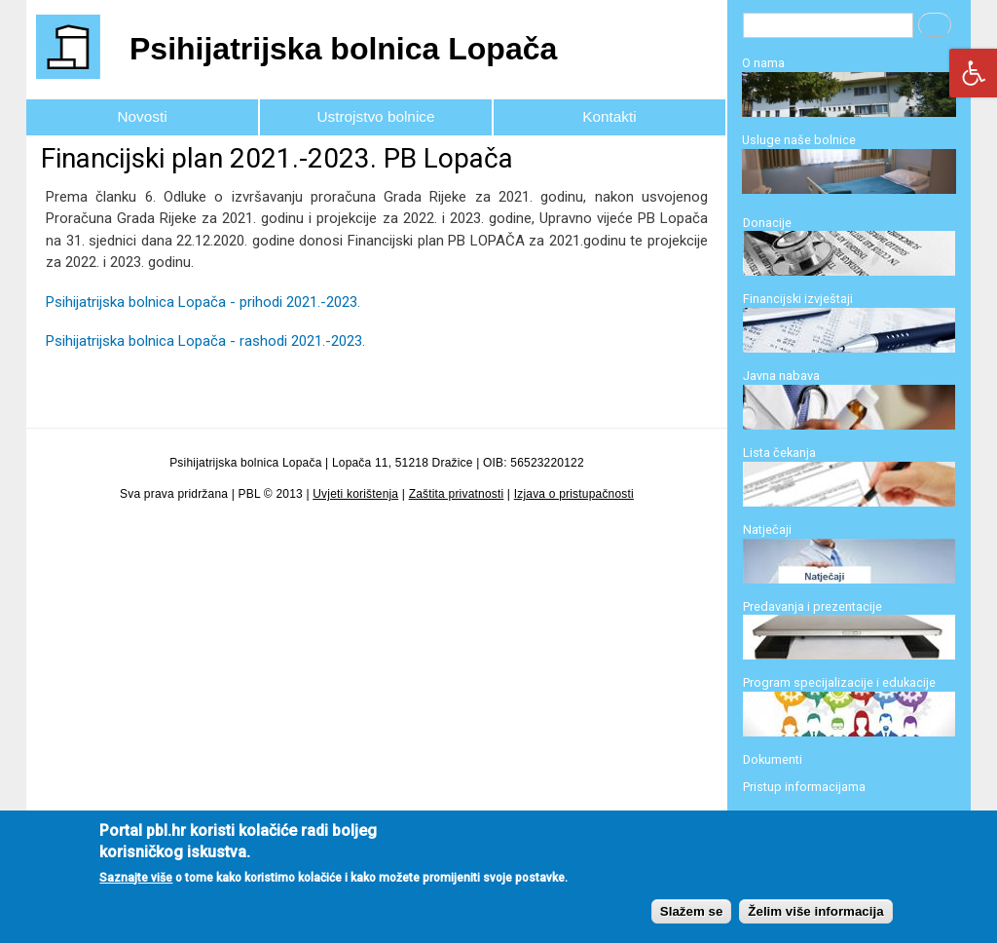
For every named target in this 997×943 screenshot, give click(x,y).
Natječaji (767, 529)
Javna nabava (781, 375)
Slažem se (691, 925)
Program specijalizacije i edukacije (839, 682)
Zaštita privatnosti (456, 494)
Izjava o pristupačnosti (574, 494)
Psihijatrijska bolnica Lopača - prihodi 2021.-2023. (203, 302)
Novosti (141, 116)
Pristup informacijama (804, 786)
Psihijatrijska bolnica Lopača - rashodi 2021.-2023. (205, 341)
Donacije (767, 222)
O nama (763, 63)
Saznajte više (135, 890)
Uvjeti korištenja (355, 494)
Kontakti (609, 116)
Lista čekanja (779, 452)
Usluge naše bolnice (799, 139)
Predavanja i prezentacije (812, 606)
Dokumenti (772, 759)
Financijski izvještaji (798, 298)
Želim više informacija (815, 925)
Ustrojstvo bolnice (376, 116)
